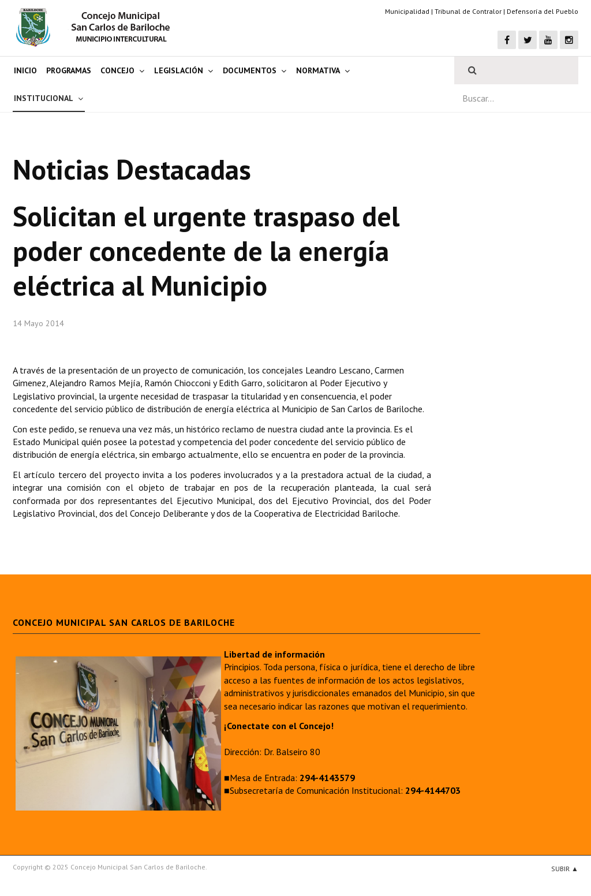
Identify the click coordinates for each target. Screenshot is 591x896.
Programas (68, 70)
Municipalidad (407, 11)
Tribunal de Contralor (468, 11)
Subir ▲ (564, 868)
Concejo (117, 70)
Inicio (25, 70)
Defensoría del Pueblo (542, 11)
